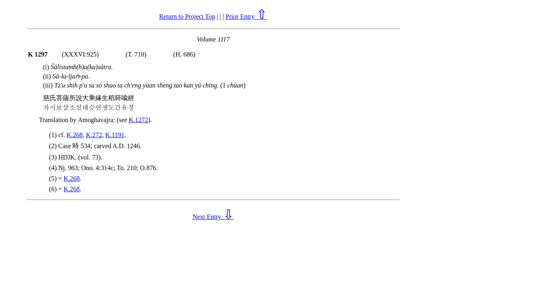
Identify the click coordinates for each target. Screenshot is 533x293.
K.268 (75, 134)
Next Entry (213, 216)
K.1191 (115, 134)
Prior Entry (246, 16)
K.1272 (138, 119)
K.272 (94, 134)
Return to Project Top (187, 16)
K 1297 (38, 54)
